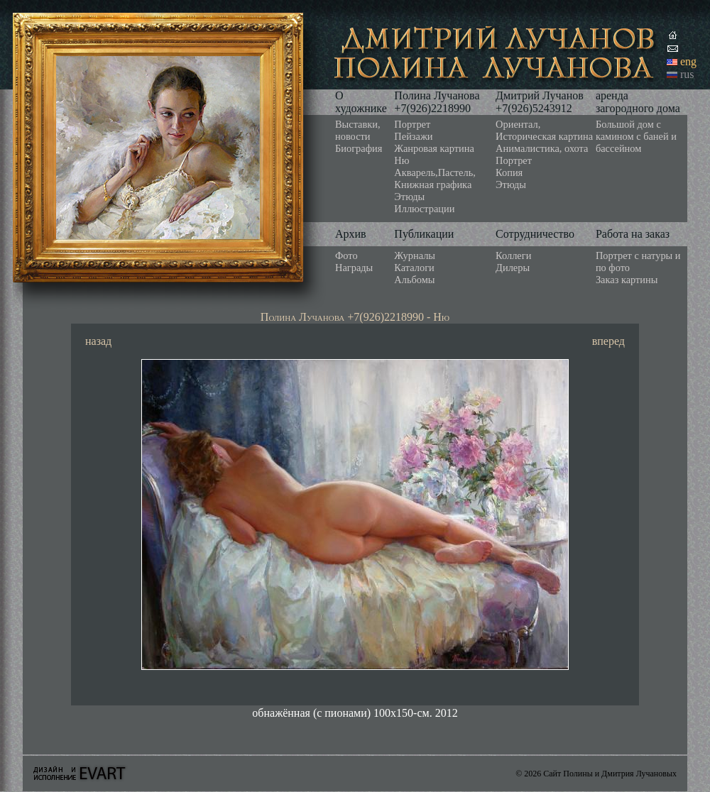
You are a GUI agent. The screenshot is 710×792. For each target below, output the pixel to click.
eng (688, 61)
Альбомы (414, 279)
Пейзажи (413, 136)
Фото (346, 255)
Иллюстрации (424, 208)
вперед (608, 341)
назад (98, 341)
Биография (358, 148)
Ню (401, 160)
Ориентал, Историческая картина (544, 130)
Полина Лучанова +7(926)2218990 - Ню (355, 317)
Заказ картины (627, 279)
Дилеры (513, 267)
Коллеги (513, 255)
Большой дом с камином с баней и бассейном (636, 136)
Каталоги (414, 267)
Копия (509, 172)
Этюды (409, 196)
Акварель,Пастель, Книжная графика (435, 178)
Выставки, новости (358, 130)
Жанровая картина (434, 148)
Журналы (414, 255)
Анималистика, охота (542, 148)
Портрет (412, 124)
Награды (354, 267)
